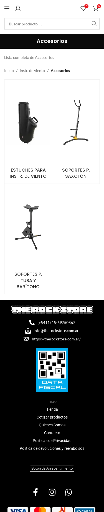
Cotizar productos (52, 417)
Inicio (9, 70)
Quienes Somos (52, 425)
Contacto (52, 433)
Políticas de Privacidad (52, 440)
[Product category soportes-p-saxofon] (76, 131)
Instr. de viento (32, 70)
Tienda (52, 409)
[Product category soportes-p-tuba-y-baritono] (28, 239)
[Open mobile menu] (6, 8)
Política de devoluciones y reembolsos (52, 448)
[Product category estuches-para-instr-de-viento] (28, 131)
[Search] (52, 24)
